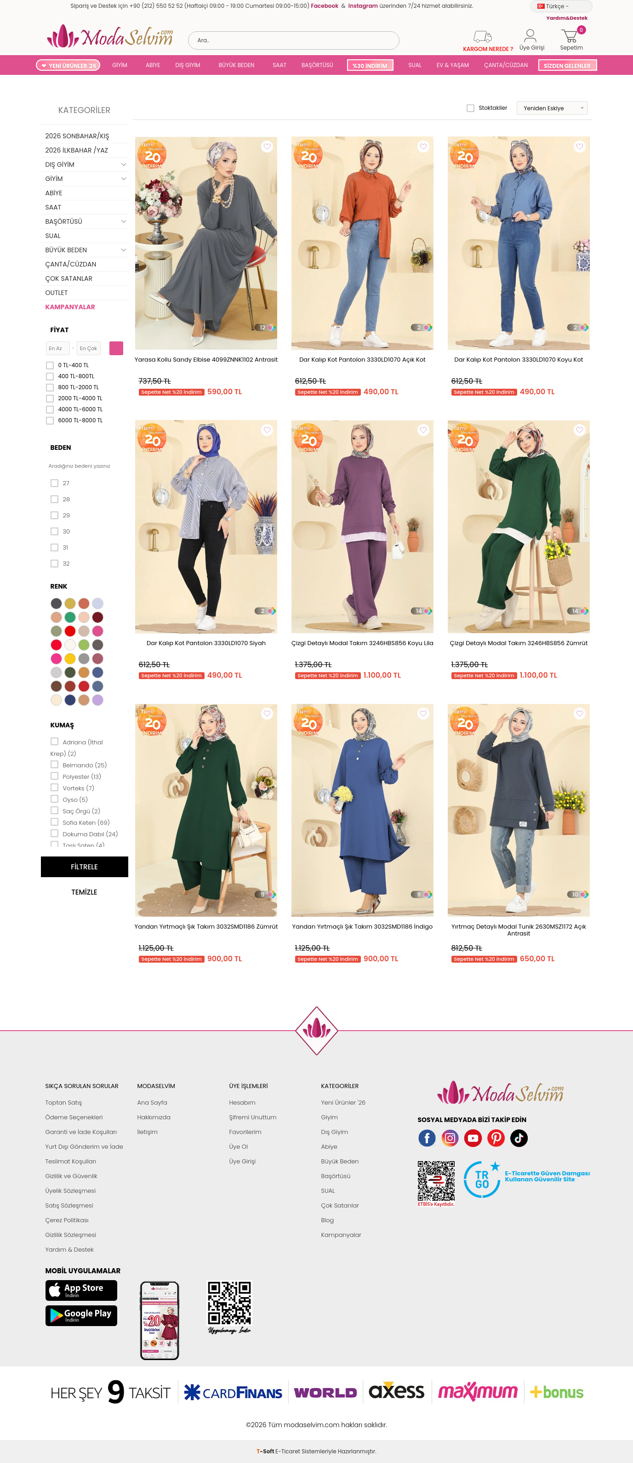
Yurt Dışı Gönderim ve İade (84, 1146)
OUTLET (57, 292)
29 (60, 515)
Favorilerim (245, 1132)
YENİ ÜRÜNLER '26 (72, 66)
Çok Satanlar (340, 1205)
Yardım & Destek (70, 1249)
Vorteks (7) (73, 788)
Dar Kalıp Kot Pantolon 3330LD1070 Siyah (206, 643)
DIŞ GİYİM (187, 65)
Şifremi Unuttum (253, 1117)
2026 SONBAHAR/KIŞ (77, 136)
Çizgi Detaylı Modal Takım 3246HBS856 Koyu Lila (362, 643)
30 (60, 531)
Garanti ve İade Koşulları (81, 1132)
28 (60, 499)
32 (60, 563)
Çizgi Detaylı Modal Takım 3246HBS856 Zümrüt (519, 643)
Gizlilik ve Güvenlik (71, 1176)
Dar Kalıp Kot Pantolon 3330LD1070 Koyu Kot (519, 359)
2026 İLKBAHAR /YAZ (77, 150)
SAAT (279, 65)
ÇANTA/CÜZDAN (506, 65)
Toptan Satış (64, 1102)
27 (60, 483)
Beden (61, 447)
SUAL (413, 65)
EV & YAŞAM (453, 65)
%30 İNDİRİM (370, 66)
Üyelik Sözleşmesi (71, 1190)
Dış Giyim (334, 1132)
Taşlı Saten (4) (78, 845)
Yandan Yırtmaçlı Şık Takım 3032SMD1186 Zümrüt (206, 926)
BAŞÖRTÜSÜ (317, 65)
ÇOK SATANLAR (69, 278)
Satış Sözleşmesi (69, 1205)
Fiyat (60, 330)
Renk (59, 586)
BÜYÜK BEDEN (237, 65)
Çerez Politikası (67, 1220)
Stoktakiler (487, 108)
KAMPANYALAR (70, 307)
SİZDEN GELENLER (567, 66)
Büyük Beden (340, 1161)
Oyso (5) (69, 799)
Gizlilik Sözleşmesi (71, 1235)
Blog (327, 1220)
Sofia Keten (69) (80, 822)
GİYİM (119, 65)
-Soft (266, 1420)
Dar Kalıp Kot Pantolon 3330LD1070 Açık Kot (362, 359)
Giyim (329, 1117)
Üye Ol (238, 1146)
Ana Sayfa (152, 1102)
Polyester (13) (76, 776)
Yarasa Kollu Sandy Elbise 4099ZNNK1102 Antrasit (206, 359)
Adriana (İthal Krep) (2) (77, 747)
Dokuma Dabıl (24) (84, 833)
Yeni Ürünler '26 (343, 1102)
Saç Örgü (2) (76, 810)
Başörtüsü (336, 1176)
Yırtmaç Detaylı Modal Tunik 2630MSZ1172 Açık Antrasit (518, 930)
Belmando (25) (79, 765)
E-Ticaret (287, 1420)
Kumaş (62, 725)
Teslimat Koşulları (71, 1161)
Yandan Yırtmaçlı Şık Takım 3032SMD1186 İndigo (362, 926)
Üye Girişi (242, 1161)
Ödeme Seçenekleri (74, 1117)
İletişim (147, 1132)
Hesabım (242, 1102)
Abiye (329, 1146)
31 (59, 547)
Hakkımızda (154, 1117)
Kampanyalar (341, 1235)
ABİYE (153, 65)
